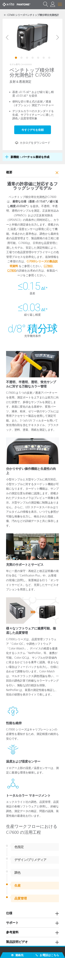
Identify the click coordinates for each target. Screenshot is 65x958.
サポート (12, 923)
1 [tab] (16, 58)
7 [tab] (49, 58)
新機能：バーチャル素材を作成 (30, 157)
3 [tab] (27, 58)
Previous (7, 37)
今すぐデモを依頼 (32, 130)
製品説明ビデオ (17, 942)
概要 (9, 172)
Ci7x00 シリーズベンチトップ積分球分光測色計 (33, 15)
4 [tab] (33, 58)
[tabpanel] (32, 37)
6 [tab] (44, 58)
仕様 (9, 913)
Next (57, 37)
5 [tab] (38, 58)
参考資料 (12, 932)
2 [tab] (22, 58)
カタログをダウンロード (32, 142)
